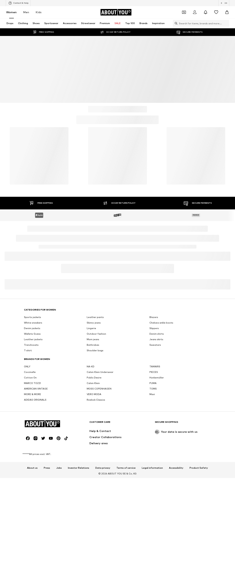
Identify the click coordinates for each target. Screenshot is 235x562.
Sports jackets (32, 317)
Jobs (59, 468)
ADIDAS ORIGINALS (35, 399)
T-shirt (28, 350)
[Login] (194, 12)
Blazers (153, 317)
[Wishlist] (216, 12)
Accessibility (176, 468)
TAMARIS (154, 366)
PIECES (153, 372)
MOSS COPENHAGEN (99, 388)
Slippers (154, 328)
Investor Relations (78, 468)
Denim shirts (156, 333)
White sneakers (33, 322)
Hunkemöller (156, 377)
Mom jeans (93, 339)
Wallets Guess (32, 333)
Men (26, 12)
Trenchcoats (31, 344)
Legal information (152, 468)
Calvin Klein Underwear (100, 372)
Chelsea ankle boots (161, 322)
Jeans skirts (156, 339)
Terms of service (126, 468)
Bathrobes (93, 344)
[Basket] (227, 12)
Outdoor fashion (96, 333)
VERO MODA (94, 394)
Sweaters (155, 344)
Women (11, 12)
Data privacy (102, 468)
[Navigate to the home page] (116, 12)
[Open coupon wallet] (184, 12)
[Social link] (28, 438)
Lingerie (91, 328)
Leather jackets (33, 339)
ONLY (27, 366)
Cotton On (30, 377)
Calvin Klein (93, 383)
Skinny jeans (94, 322)
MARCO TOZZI (32, 383)
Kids (38, 12)
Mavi (152, 394)
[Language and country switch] (224, 3)
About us (32, 468)
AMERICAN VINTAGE (36, 388)
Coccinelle (30, 372)
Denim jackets (32, 328)
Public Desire (94, 377)
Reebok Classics (96, 399)
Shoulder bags (95, 350)
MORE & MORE (32, 394)
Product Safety (199, 468)
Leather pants (95, 317)
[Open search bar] (175, 23)
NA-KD (90, 366)
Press (47, 468)
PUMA (153, 383)
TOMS (153, 388)
